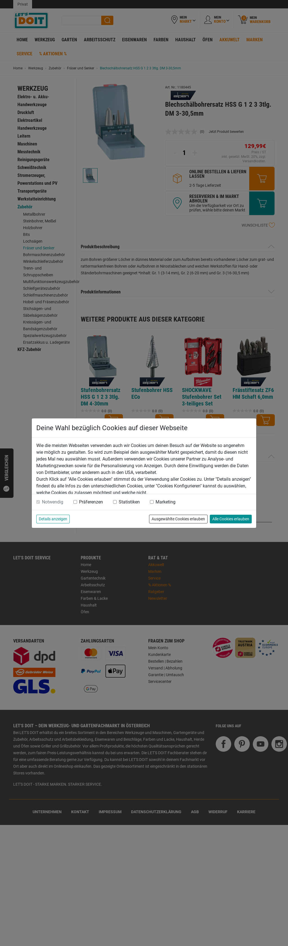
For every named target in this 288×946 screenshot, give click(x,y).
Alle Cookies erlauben (230, 519)
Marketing (166, 502)
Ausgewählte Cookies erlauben (178, 519)
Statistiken (129, 502)
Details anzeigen (53, 519)
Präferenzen (91, 502)
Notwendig (52, 502)
